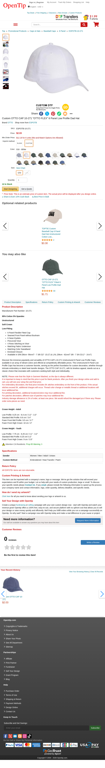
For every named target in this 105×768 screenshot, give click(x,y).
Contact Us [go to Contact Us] (10, 711)
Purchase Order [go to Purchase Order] (12, 691)
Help (87, 2)
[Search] (84, 24)
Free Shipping (41, 13)
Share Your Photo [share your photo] (13, 638)
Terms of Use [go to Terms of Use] (11, 695)
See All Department (15, 24)
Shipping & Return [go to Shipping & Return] (13, 699)
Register (40, 2)
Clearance (52, 13)
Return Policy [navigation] (47, 302)
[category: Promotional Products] (17, 31)
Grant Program (12, 675)
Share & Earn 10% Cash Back (16, 197)
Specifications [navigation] (31, 302)
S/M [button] (19, 173)
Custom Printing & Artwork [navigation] (69, 302)
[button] (35, 7)
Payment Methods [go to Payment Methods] (13, 703)
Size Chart (20, 168)
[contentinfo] (15, 6)
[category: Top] (3, 31)
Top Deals (30, 13)
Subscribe (95, 728)
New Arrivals (62, 13)
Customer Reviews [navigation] (93, 302)
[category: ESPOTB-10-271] (76, 31)
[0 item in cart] (96, 25)
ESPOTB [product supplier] (33, 122)
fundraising (21, 505)
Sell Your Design (13, 671)
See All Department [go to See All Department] (14, 643)
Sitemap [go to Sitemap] (9, 647)
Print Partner (11, 663)
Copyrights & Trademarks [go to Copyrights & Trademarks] (16, 626)
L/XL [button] (27, 173)
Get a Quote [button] (27, 189)
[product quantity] (21, 180)
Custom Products (75, 13)
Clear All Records (96, 572)
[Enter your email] (46, 728)
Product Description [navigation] (12, 302)
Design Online (12, 707)
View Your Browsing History (79, 572)
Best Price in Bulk (40, 197)
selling (31, 505)
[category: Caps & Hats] (35, 31)
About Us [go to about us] (10, 634)
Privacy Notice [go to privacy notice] (12, 630)
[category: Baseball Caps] (50, 31)
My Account (51, 2)
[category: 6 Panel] (62, 31)
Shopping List (78, 2)
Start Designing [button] (10, 189)
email (43, 485)
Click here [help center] (6, 496)
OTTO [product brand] (10, 122)
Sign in (32, 2)
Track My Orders (64, 2)
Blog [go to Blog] (8, 679)
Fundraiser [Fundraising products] (10, 667)
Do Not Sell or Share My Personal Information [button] (23, 740)
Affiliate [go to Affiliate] (9, 659)
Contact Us (30, 485)
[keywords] (56, 24)
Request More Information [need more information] (88, 520)
